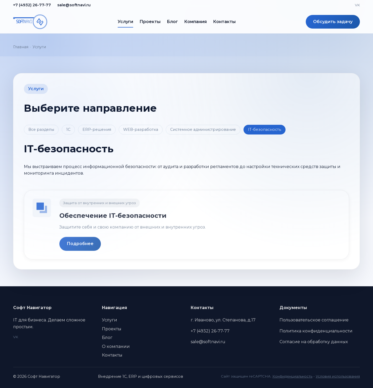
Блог (172, 21)
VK (357, 5)
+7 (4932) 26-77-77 (32, 5)
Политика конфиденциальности (316, 330)
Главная (20, 47)
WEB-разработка (140, 129)
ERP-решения (96, 129)
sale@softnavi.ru (74, 5)
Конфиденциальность (292, 376)
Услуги (125, 21)
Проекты (149, 21)
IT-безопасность (264, 129)
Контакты (224, 21)
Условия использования (338, 376)
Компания (195, 21)
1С (68, 129)
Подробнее (80, 245)
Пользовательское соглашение (314, 319)
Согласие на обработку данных (313, 341)
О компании (116, 346)
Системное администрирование (203, 129)
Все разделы (41, 129)
